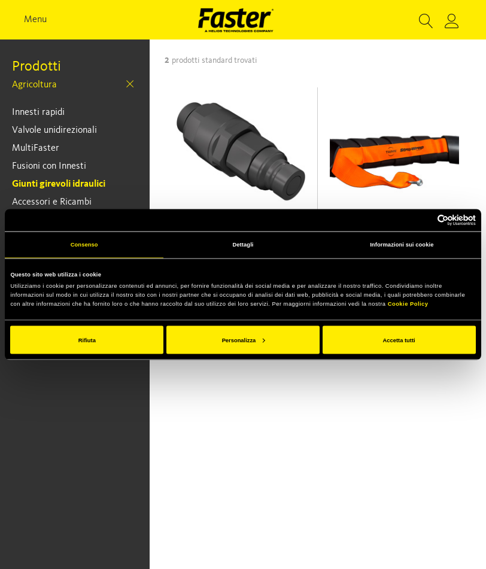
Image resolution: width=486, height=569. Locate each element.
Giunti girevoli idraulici (58, 184)
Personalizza (243, 340)
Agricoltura (34, 85)
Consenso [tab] (84, 245)
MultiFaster (35, 148)
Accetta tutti (399, 340)
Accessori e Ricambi (52, 202)
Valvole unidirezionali (54, 130)
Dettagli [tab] (242, 245)
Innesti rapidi (38, 112)
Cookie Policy (408, 304)
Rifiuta (87, 340)
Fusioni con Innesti (49, 166)
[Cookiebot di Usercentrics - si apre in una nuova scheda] (423, 220)
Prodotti (36, 67)
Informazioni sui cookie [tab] (401, 245)
